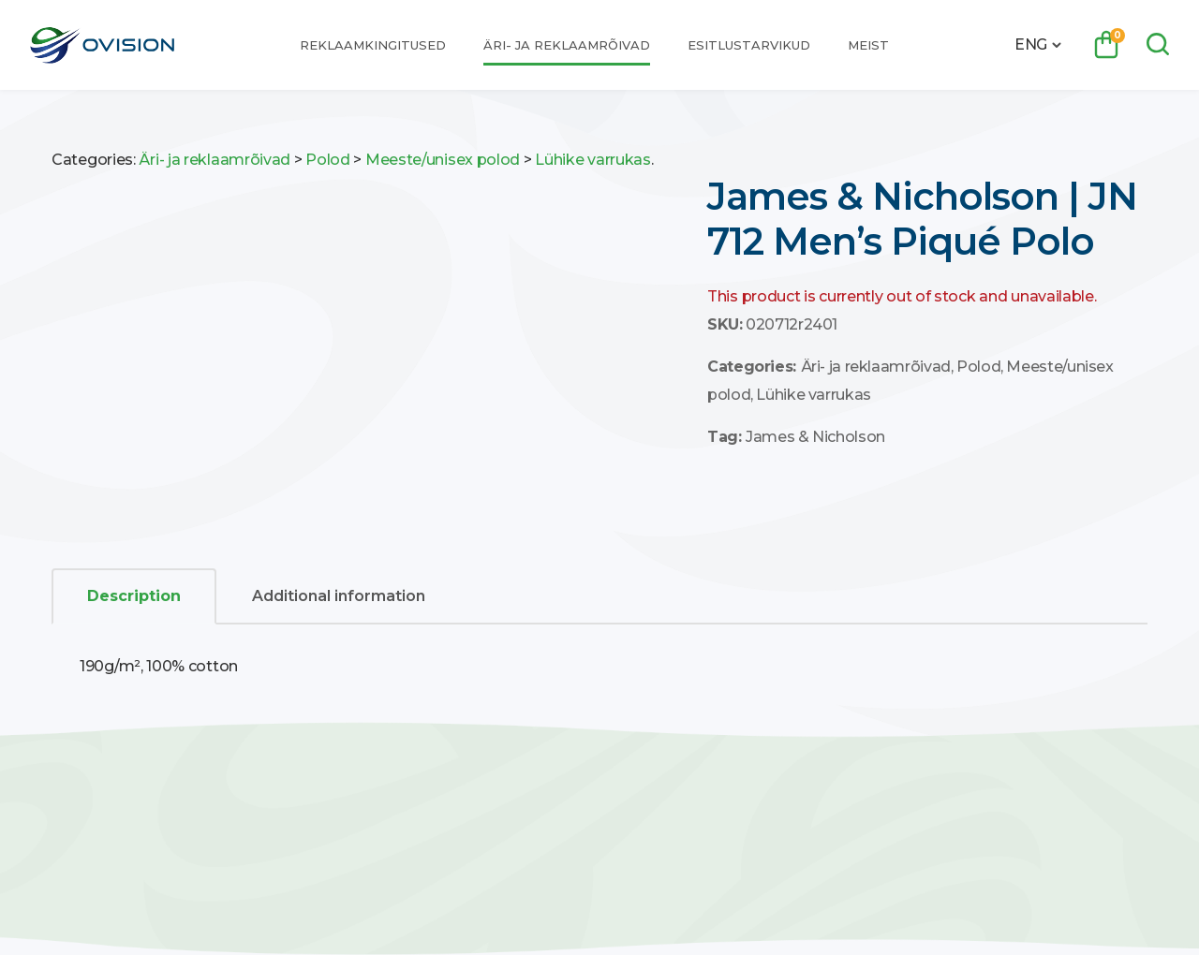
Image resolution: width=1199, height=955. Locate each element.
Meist (868, 44)
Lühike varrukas (593, 160)
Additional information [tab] (338, 596)
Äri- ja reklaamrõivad (566, 44)
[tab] (134, 596)
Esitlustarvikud (749, 44)
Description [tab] (134, 596)
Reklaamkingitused (373, 44)
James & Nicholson (815, 437)
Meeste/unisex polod (442, 160)
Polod (327, 160)
